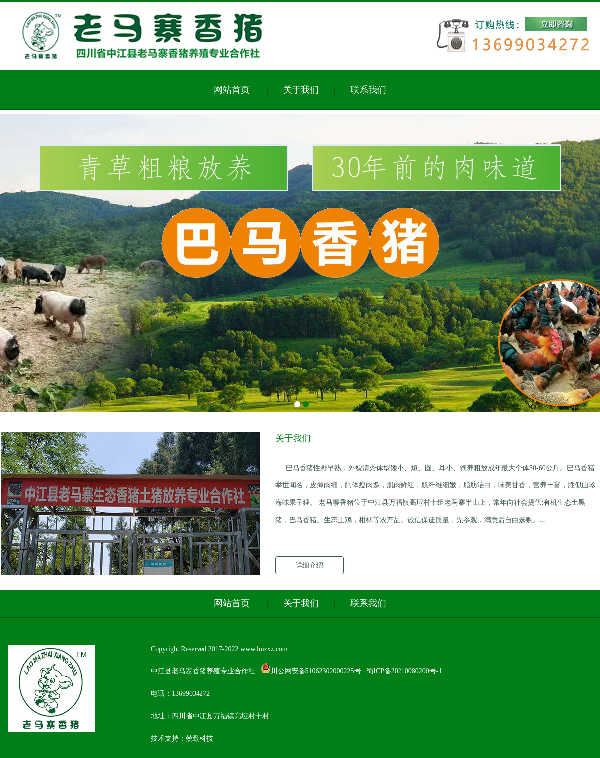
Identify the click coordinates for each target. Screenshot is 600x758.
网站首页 (232, 90)
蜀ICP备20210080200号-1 (404, 671)
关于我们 (301, 90)
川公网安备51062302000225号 (311, 671)
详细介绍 (309, 565)
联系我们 (368, 90)
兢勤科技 (199, 738)
